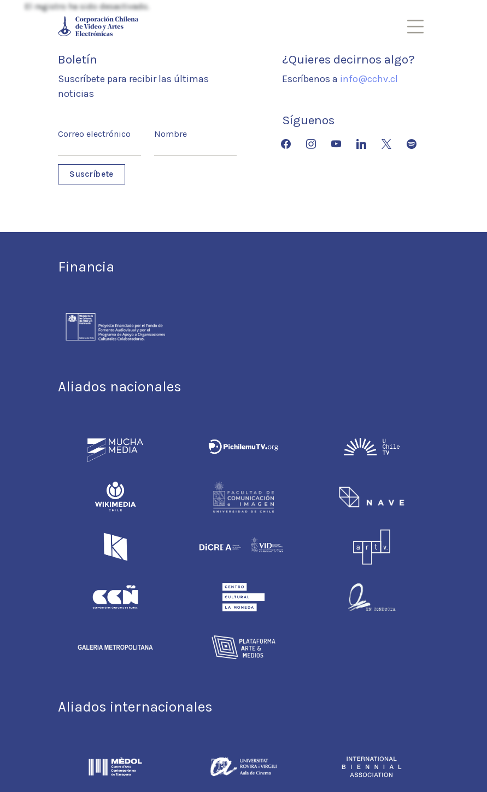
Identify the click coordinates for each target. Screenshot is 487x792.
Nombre (170, 134)
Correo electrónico (94, 134)
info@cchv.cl (369, 79)
